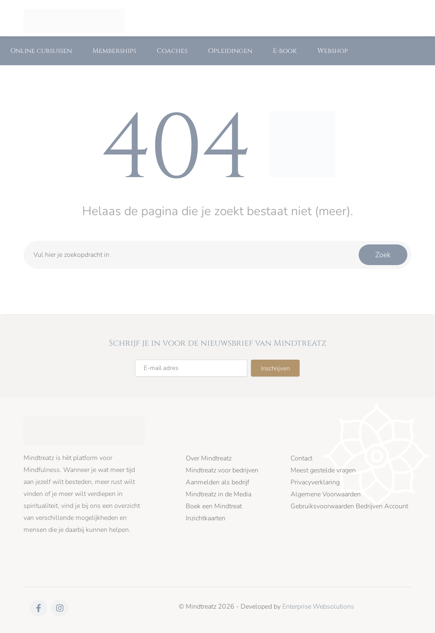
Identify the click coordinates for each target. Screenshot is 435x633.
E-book (285, 50)
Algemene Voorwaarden (326, 494)
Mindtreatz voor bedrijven (222, 470)
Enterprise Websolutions (318, 606)
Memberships (114, 50)
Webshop (332, 50)
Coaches (172, 50)
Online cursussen (41, 50)
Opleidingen (230, 50)
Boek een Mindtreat (214, 506)
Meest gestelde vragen (323, 470)
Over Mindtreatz (209, 458)
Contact (301, 458)
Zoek (383, 255)
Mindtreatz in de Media (218, 494)
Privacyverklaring (315, 482)
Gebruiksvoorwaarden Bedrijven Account (349, 506)
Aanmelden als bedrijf (217, 482)
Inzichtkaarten (205, 518)
